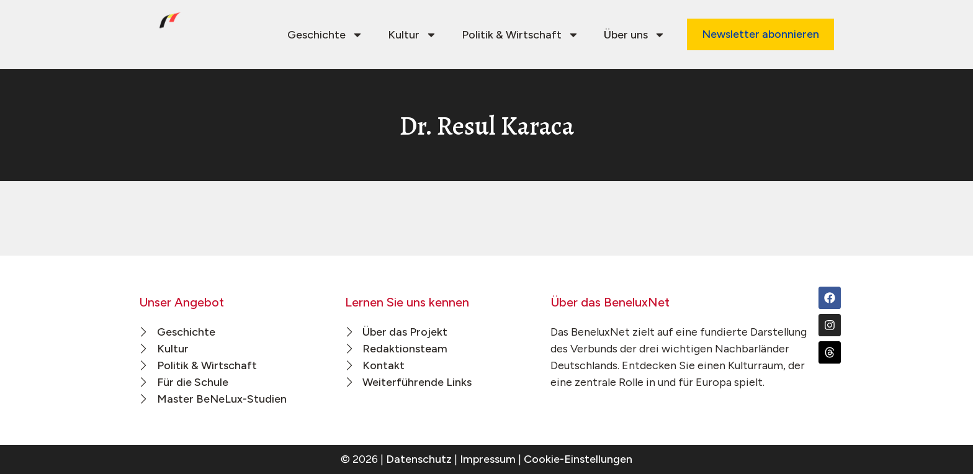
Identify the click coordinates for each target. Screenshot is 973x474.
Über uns (634, 35)
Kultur (412, 35)
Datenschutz (419, 459)
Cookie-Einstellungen (578, 459)
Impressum (488, 459)
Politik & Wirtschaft (520, 35)
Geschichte (325, 35)
